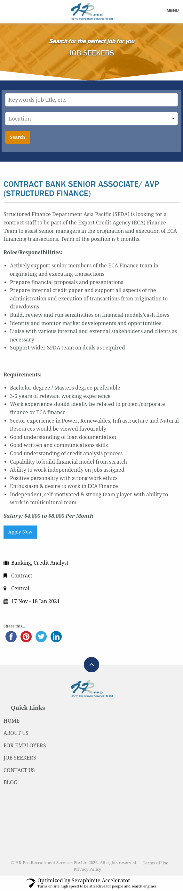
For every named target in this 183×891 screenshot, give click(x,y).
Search (17, 137)
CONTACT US (19, 770)
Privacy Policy (87, 869)
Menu (173, 10)
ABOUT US (16, 733)
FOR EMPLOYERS (25, 746)
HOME (12, 721)
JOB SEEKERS (20, 758)
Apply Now (20, 531)
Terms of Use (155, 863)
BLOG (10, 782)
